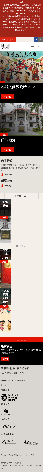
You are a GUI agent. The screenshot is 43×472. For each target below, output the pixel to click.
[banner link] (21, 77)
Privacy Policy (30, 455)
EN (3, 40)
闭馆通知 (8, 140)
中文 (11, 40)
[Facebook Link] (36, 39)
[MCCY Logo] (9, 427)
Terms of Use (6, 458)
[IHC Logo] (31, 442)
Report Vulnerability (16, 455)
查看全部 (23, 246)
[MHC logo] (9, 442)
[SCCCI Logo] (6, 412)
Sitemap (4, 455)
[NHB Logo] (9, 397)
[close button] (21, 34)
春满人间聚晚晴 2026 (18, 87)
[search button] (39, 46)
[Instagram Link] (40, 39)
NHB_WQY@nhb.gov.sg (15, 380)
